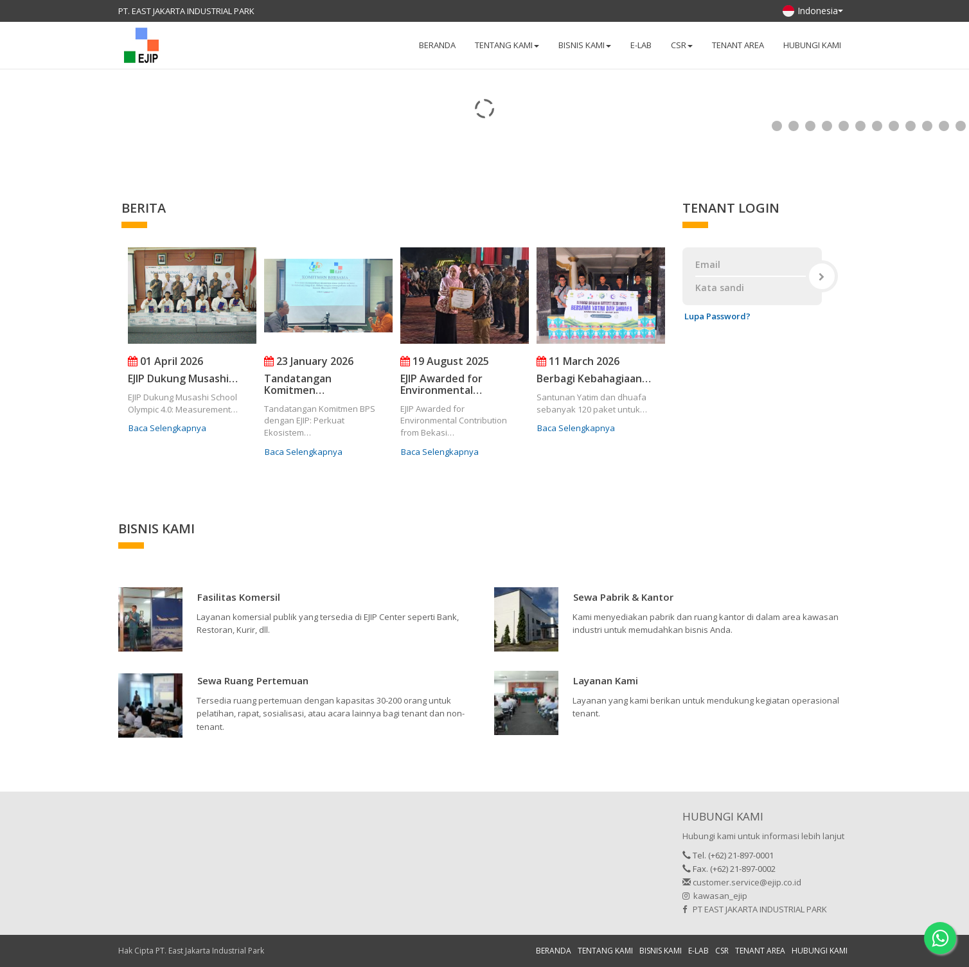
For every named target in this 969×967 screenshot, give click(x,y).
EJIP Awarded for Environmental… (441, 384)
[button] (239, 598)
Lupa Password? (717, 316)
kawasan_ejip (714, 895)
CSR (722, 950)
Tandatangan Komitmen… (298, 384)
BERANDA (437, 45)
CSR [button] (682, 45)
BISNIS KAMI (660, 950)
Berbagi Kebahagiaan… (594, 378)
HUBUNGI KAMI (812, 45)
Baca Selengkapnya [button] (167, 428)
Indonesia (813, 10)
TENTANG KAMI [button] (507, 45)
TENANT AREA (738, 45)
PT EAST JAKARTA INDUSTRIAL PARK (754, 909)
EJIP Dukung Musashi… (183, 378)
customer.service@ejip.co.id (741, 882)
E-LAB (641, 45)
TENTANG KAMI (605, 950)
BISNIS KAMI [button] (584, 45)
